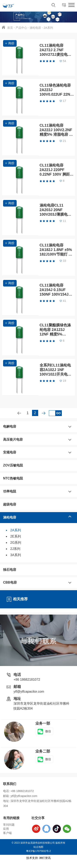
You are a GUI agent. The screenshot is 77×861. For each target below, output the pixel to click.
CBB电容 (10, 582)
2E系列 (15, 536)
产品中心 (21, 27)
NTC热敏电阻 (13, 478)
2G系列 (15, 542)
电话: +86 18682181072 (18, 791)
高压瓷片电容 (13, 439)
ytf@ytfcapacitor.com (29, 691)
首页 (10, 27)
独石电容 (9, 569)
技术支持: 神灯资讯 (38, 858)
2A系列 (48, 27)
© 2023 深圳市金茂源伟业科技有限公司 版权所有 (39, 842)
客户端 (7, 833)
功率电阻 (9, 491)
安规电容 (9, 452)
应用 (6, 828)
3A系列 (15, 555)
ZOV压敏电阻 (13, 465)
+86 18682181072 (27, 679)
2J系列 (15, 549)
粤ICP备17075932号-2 (38, 851)
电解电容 (9, 426)
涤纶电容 (35, 27)
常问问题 (9, 824)
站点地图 (38, 847)
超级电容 (9, 504)
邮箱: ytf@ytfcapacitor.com (20, 796)
